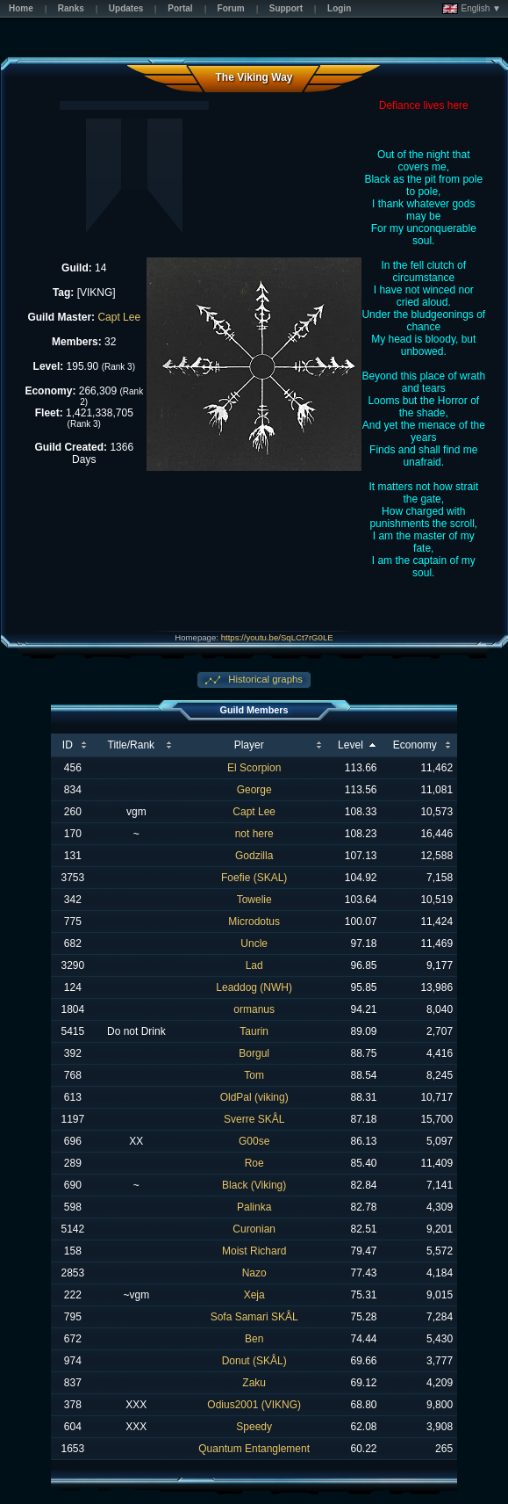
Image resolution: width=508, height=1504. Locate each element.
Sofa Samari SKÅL (254, 1317)
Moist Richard (254, 1251)
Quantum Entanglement (254, 1449)
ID (67, 745)
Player (249, 745)
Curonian (254, 1229)
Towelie (254, 899)
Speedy (254, 1427)
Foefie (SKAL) (254, 877)
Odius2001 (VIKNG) (254, 1405)
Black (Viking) (254, 1185)
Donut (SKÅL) (254, 1361)
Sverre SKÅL (254, 1119)
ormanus (254, 1009)
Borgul (254, 1053)
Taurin (254, 1031)
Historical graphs (264, 679)
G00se (254, 1141)
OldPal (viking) (254, 1097)
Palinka (254, 1207)
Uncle (254, 943)
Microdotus (254, 921)
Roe (254, 1163)
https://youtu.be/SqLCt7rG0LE (277, 637)
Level (350, 745)
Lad (254, 965)
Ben (254, 1339)
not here (254, 834)
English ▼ (471, 9)
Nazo (254, 1273)
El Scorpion (254, 768)
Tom (254, 1075)
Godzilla (254, 856)
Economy (415, 745)
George (254, 790)
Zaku (254, 1383)
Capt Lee (118, 317)
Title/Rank (131, 745)
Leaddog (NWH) (254, 987)
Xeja (254, 1295)
